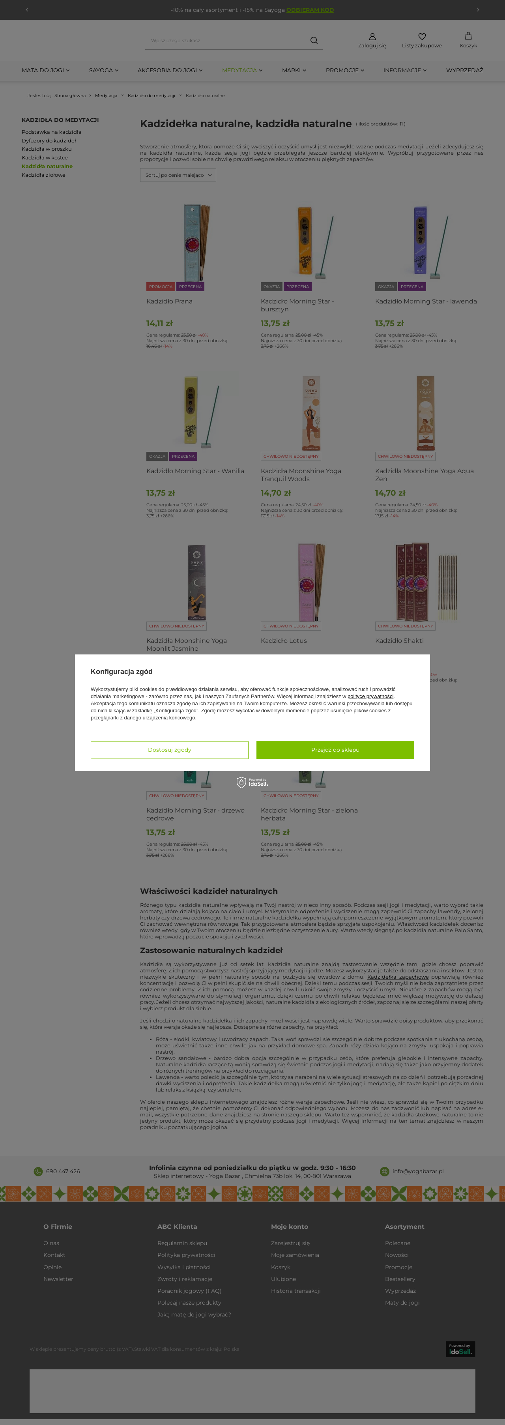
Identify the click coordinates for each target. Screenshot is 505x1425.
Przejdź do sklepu (335, 749)
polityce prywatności (370, 696)
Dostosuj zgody (169, 749)
